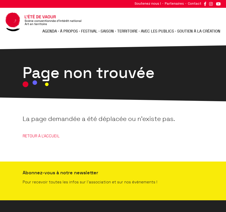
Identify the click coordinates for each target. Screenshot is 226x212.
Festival (89, 31)
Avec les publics (157, 31)
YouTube (218, 4)
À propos (69, 31)
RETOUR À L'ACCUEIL (41, 136)
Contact (194, 3)
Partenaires (174, 3)
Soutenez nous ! (148, 3)
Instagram (211, 4)
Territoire (127, 31)
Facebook (205, 4)
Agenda (49, 31)
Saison (107, 31)
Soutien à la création (198, 31)
